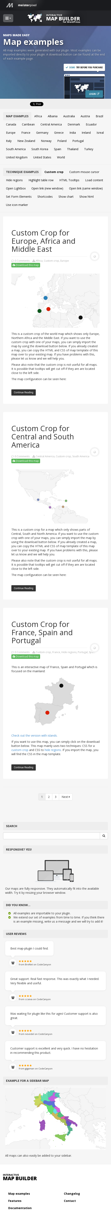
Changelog (72, 1194)
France (25, 133)
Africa (38, 116)
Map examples (19, 1194)
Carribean (28, 124)
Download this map (26, 265)
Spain (57, 149)
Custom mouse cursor (84, 172)
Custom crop (53, 172)
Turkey (88, 149)
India (72, 133)
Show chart (66, 196)
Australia (69, 116)
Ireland (86, 133)
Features (14, 1201)
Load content (94, 180)
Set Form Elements (19, 196)
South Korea (39, 149)
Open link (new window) (47, 188)
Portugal (78, 141)
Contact (70, 1201)
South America (16, 149)
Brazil (99, 116)
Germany (42, 133)
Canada (11, 124)
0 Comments (22, 260)
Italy (9, 141)
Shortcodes (45, 196)
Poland (62, 141)
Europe (11, 133)
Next (66, 797)
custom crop (19, 750)
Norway (46, 141)
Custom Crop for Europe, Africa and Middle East (43, 241)
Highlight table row (41, 180)
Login (92, 94)
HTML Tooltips (69, 180)
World (61, 157)
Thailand (72, 149)
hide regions (53, 750)
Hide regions (14, 180)
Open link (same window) (86, 188)
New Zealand (26, 141)
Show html (86, 196)
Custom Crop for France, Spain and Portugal (42, 632)
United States (42, 157)
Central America (51, 124)
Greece (59, 133)
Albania (52, 116)
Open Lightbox (16, 188)
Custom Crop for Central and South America (42, 436)
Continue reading (23, 392)
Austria (85, 116)
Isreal (100, 133)
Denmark (74, 124)
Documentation (20, 1208)
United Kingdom (16, 157)
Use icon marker (17, 205)
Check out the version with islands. (34, 735)
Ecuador (91, 124)
